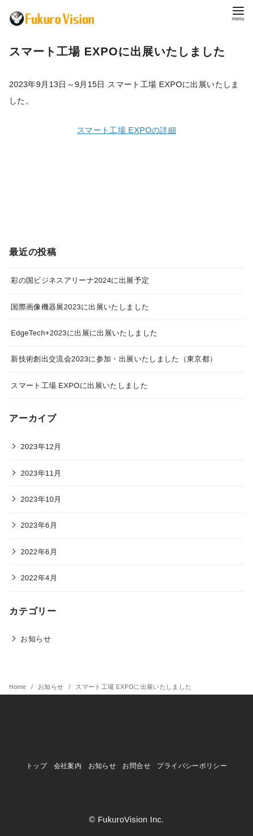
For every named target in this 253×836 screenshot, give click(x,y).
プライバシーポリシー (192, 765)
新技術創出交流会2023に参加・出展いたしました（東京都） (114, 359)
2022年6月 (38, 552)
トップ (36, 765)
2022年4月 (38, 578)
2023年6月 (38, 525)
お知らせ (35, 639)
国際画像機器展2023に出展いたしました (80, 307)
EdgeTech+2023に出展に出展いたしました (84, 333)
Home (18, 686)
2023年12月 (40, 446)
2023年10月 (40, 499)
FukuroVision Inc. (131, 819)
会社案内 (68, 765)
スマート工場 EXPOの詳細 (126, 130)
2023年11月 (40, 473)
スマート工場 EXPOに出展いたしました (79, 385)
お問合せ (136, 765)
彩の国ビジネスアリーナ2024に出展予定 (80, 280)
